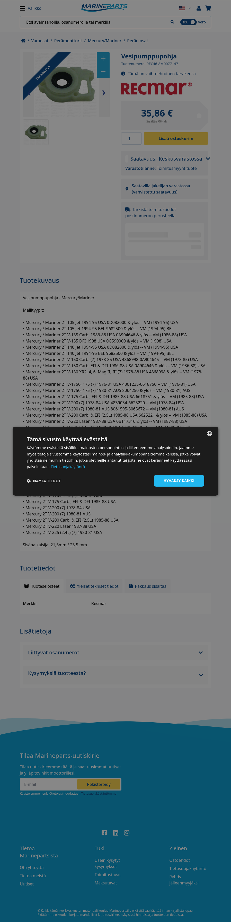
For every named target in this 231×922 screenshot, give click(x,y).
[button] (44, 480)
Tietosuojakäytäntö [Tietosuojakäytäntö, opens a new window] (68, 466)
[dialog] (115, 460)
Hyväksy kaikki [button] (179, 480)
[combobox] (209, 433)
